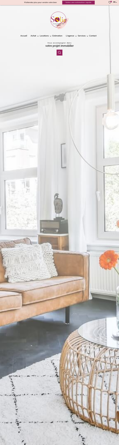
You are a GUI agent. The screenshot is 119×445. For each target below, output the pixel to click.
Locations (44, 36)
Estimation (57, 36)
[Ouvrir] (60, 53)
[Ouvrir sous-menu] (38, 36)
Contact (93, 36)
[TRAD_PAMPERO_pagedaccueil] (59, 29)
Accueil (23, 36)
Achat (33, 36)
